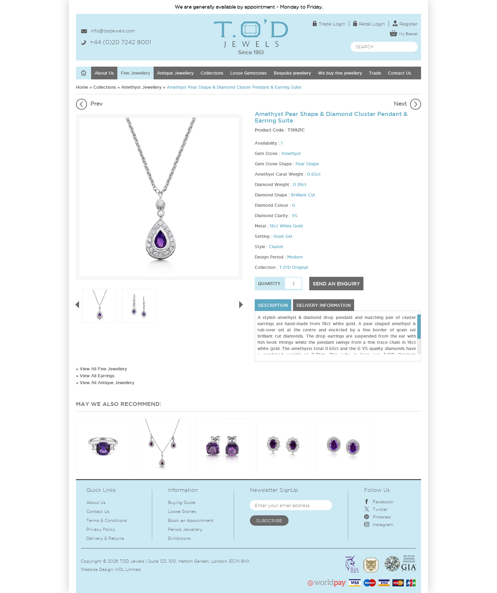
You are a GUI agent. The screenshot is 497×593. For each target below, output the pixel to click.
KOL (119, 569)
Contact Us (399, 73)
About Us (104, 73)
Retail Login (369, 23)
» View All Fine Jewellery (101, 369)
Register (405, 23)
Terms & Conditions (106, 520)
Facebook (378, 501)
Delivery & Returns (105, 538)
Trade (375, 73)
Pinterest (377, 517)
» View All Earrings (95, 375)
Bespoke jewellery (292, 73)
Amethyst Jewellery (141, 87)
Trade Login (329, 23)
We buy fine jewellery (340, 73)
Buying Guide (181, 502)
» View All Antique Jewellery (105, 382)
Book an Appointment (191, 520)
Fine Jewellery (135, 73)
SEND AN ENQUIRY (336, 283)
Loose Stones (182, 511)
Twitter (376, 509)
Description (273, 305)
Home (82, 87)
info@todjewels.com (113, 30)
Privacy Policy (100, 529)
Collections (212, 73)
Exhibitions (179, 538)
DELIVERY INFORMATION (323, 305)
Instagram (378, 524)
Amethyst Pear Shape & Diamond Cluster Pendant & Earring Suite (234, 87)
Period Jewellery (185, 529)
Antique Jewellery (175, 73)
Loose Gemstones (248, 73)
